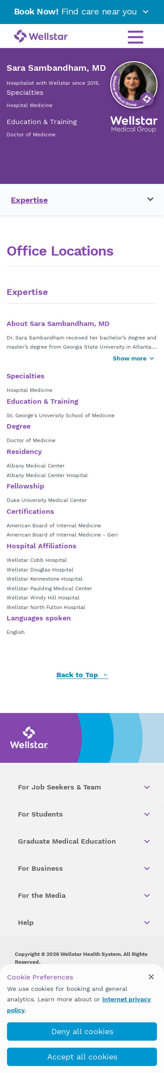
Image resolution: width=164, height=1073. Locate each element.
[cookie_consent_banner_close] (151, 977)
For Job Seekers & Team (84, 787)
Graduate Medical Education (84, 841)
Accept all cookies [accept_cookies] (82, 1056)
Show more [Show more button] (134, 358)
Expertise (29, 199)
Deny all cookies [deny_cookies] (82, 1031)
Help (84, 922)
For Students (84, 814)
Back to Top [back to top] (82, 675)
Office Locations (60, 251)
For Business (84, 868)
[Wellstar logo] (41, 37)
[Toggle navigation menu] (145, 199)
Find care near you (82, 11)
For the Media (84, 895)
